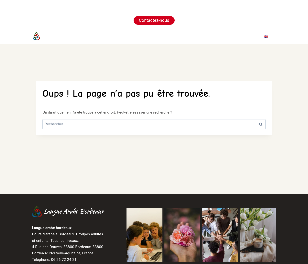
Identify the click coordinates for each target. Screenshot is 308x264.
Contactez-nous (154, 20)
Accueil (136, 36)
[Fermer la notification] (301, 14)
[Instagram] (114, 36)
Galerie (217, 36)
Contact (250, 36)
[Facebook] (107, 36)
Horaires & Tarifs (189, 36)
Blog (233, 36)
